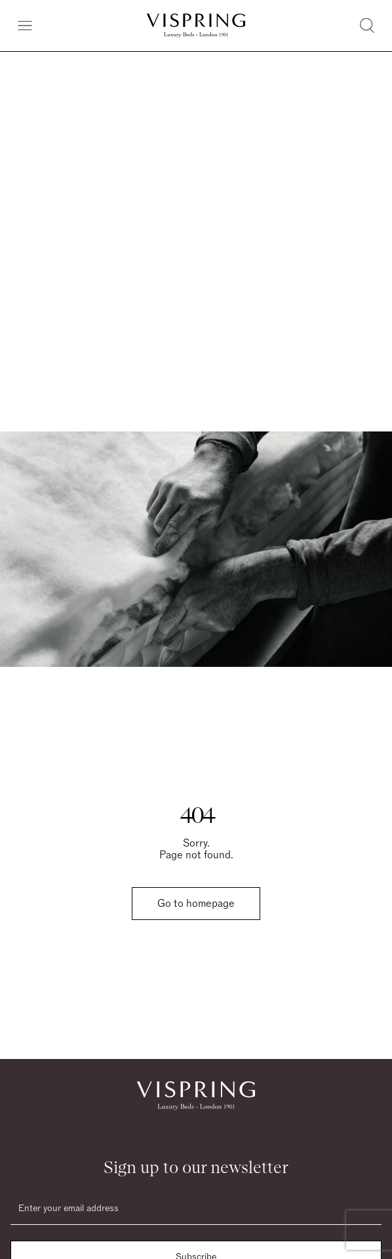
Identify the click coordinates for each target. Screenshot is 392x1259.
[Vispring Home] (196, 25)
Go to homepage (196, 903)
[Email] (196, 1208)
